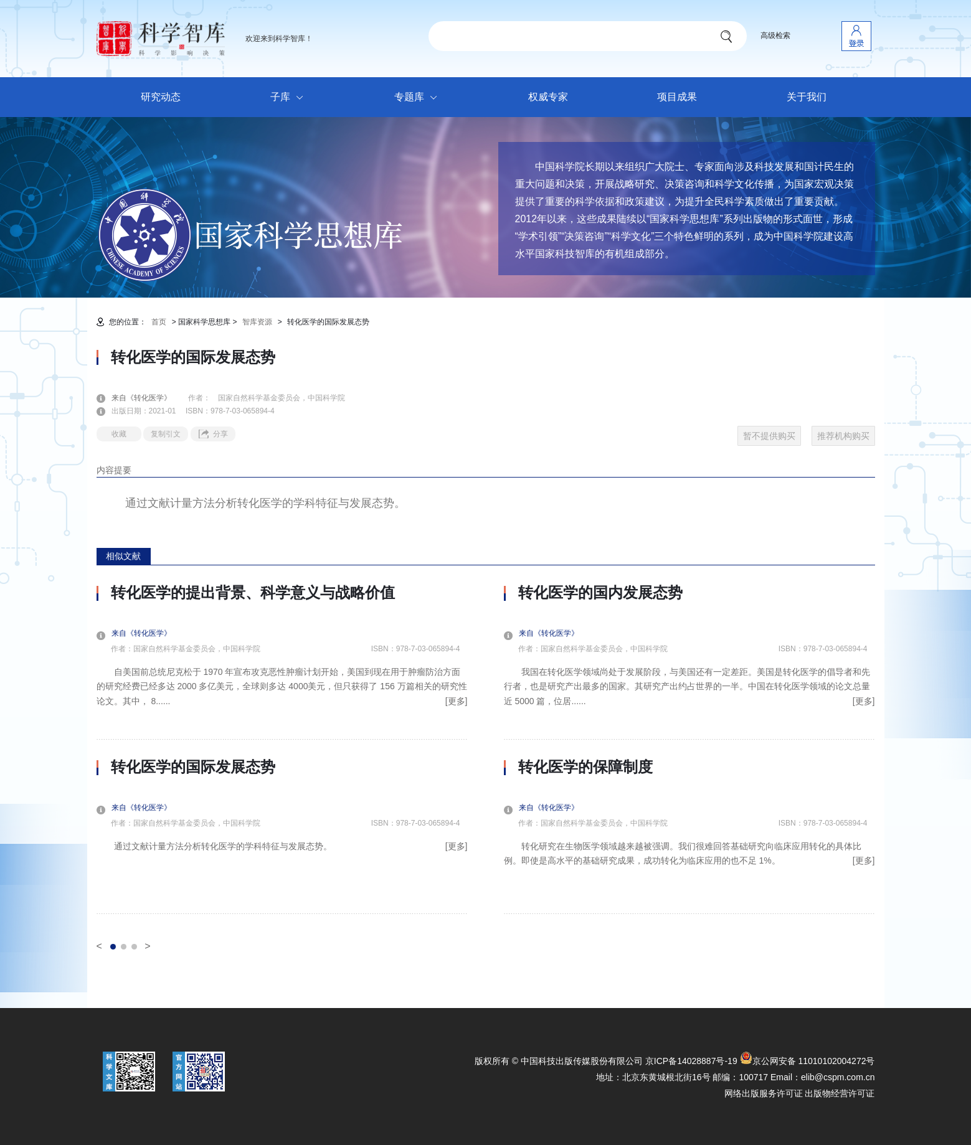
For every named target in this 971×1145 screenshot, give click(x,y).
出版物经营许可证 (839, 1093)
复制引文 (166, 434)
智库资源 (257, 322)
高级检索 (775, 35)
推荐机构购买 (843, 436)
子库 (290, 98)
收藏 (118, 434)
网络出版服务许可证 (763, 1093)
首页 (158, 322)
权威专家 (548, 97)
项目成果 (677, 97)
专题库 (418, 98)
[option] (282, 749)
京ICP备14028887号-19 (691, 1061)
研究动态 (161, 97)
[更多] (456, 701)
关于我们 (807, 97)
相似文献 (123, 556)
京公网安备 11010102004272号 (807, 1061)
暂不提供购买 (769, 436)
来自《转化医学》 (148, 397)
